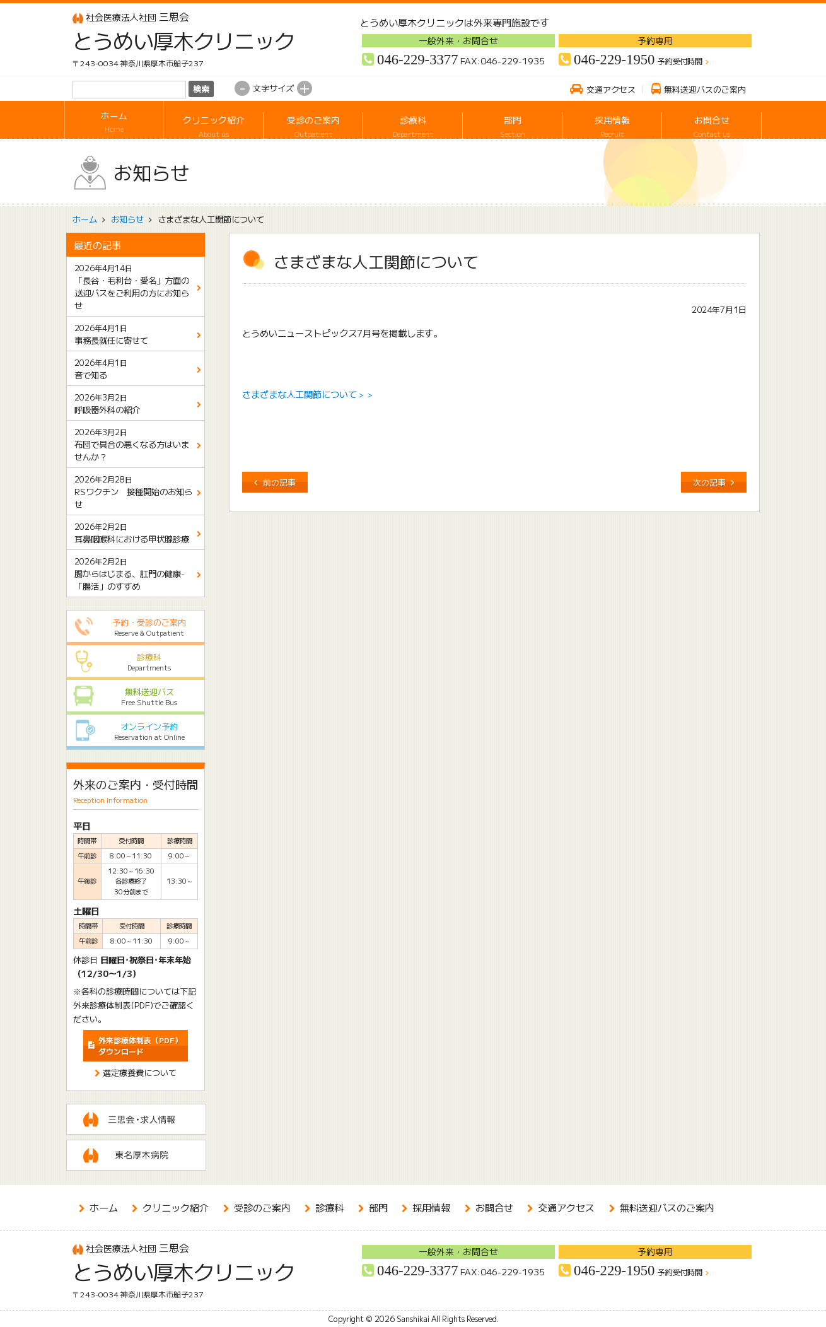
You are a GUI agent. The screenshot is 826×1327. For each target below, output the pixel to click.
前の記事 (279, 482)
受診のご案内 (313, 122)
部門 (512, 122)
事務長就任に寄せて (111, 334)
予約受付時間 (679, 62)
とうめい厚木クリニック (175, 40)
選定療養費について (140, 1073)
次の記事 (709, 482)
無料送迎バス (136, 697)
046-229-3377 (417, 59)
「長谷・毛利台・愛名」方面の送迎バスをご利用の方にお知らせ (131, 287)
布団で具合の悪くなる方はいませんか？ (131, 445)
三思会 (131, 16)
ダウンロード (140, 1045)
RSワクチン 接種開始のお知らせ (133, 492)
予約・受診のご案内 (136, 627)
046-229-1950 (614, 59)
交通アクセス (611, 89)
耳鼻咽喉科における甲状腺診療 (131, 533)
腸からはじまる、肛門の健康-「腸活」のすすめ (129, 574)
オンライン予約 (136, 731)
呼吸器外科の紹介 (107, 404)
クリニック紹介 (213, 122)
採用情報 (612, 122)
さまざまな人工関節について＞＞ (308, 393)
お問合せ (711, 122)
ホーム (114, 122)
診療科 (412, 122)
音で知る (100, 369)
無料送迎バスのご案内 (705, 89)
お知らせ (127, 219)
